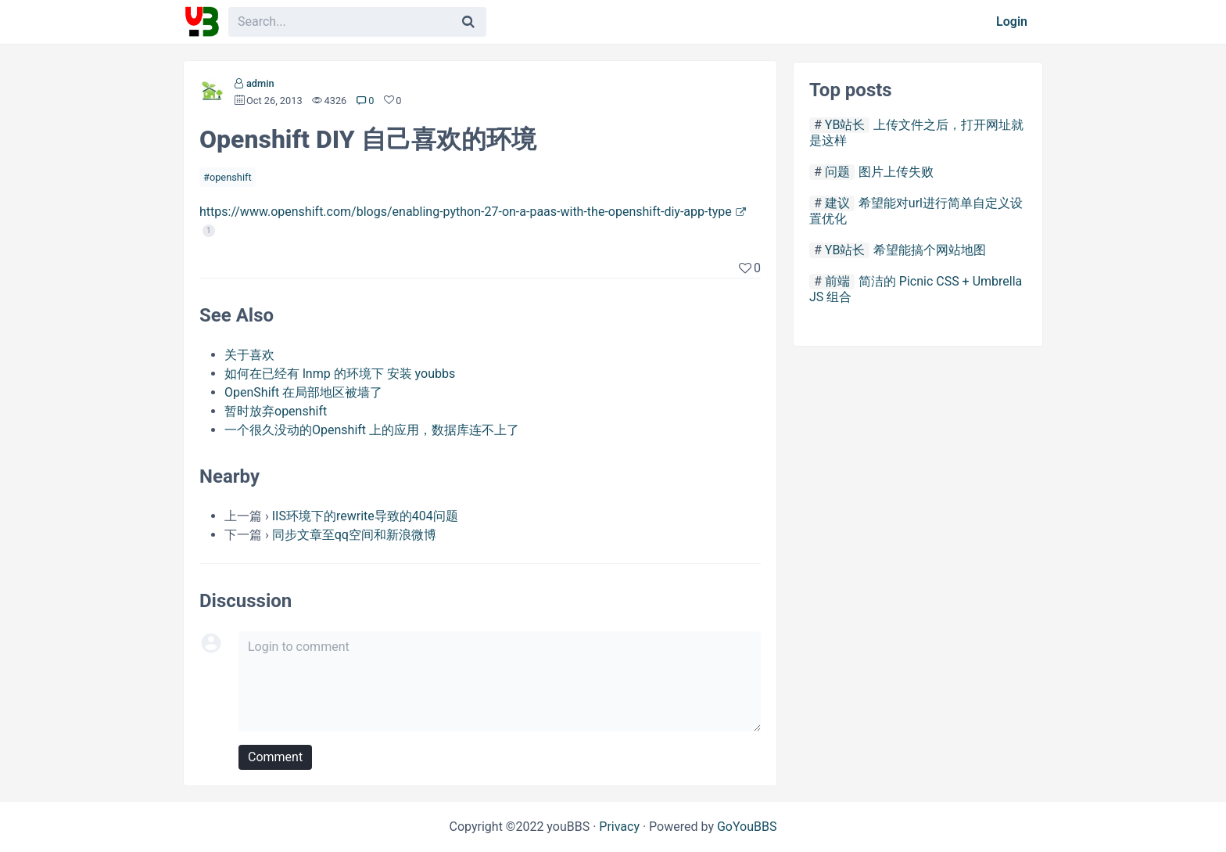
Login (1011, 21)
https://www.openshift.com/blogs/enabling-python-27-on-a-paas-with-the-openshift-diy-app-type (465, 211)
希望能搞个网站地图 (929, 250)
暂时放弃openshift (275, 411)
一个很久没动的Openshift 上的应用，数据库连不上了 (371, 429)
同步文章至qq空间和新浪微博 (354, 534)
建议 (837, 203)
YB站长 (845, 124)
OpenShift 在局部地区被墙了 (303, 392)
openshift (231, 177)
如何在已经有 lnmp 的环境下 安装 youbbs (339, 373)
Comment (275, 757)
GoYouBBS (747, 826)
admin (260, 83)
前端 (837, 281)
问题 (837, 171)
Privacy (619, 826)
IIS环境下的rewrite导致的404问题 (365, 516)
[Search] (468, 22)
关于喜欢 (249, 354)
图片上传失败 (896, 171)
